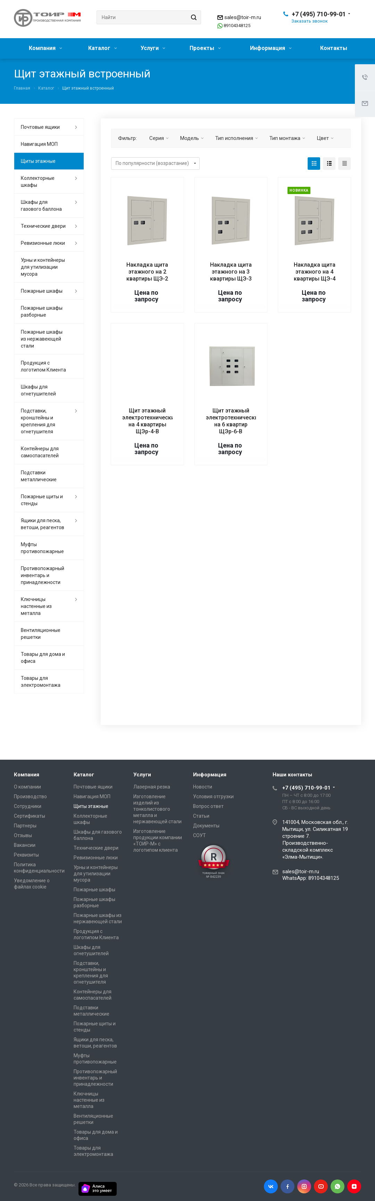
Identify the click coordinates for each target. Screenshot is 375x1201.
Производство (30, 796)
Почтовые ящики (40, 127)
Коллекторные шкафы (38, 181)
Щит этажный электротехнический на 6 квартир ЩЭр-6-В (233, 421)
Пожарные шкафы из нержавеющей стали (41, 339)
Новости (202, 787)
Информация (271, 48)
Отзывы (23, 835)
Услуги (153, 48)
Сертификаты (29, 816)
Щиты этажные (38, 161)
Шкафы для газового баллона (41, 205)
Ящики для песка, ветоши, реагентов (42, 524)
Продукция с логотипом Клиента (43, 366)
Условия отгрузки (213, 796)
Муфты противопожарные (42, 548)
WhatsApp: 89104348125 (310, 878)
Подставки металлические (39, 476)
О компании (27, 787)
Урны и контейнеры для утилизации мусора (43, 267)
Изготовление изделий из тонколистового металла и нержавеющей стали (157, 809)
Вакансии (24, 845)
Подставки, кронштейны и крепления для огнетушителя (38, 421)
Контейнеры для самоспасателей (40, 452)
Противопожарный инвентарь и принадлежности (42, 575)
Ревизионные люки (43, 243)
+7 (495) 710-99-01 (319, 14)
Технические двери (43, 226)
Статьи (201, 816)
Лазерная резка (151, 787)
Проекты (205, 48)
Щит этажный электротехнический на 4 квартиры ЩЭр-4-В (149, 421)
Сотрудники (27, 806)
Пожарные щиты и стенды (42, 500)
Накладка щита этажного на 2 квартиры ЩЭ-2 (147, 271)
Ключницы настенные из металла (36, 606)
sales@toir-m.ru (242, 17)
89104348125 (237, 25)
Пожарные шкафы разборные (41, 311)
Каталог (102, 48)
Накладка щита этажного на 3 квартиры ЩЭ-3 (231, 271)
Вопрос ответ (208, 806)
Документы (206, 825)
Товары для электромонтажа (40, 681)
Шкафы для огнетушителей (38, 390)
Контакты (333, 48)
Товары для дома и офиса (43, 657)
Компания (45, 48)
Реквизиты (26, 855)
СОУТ (199, 835)
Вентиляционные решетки (40, 633)
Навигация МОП (39, 144)
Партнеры (25, 825)
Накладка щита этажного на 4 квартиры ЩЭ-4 (314, 271)
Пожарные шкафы (41, 291)
